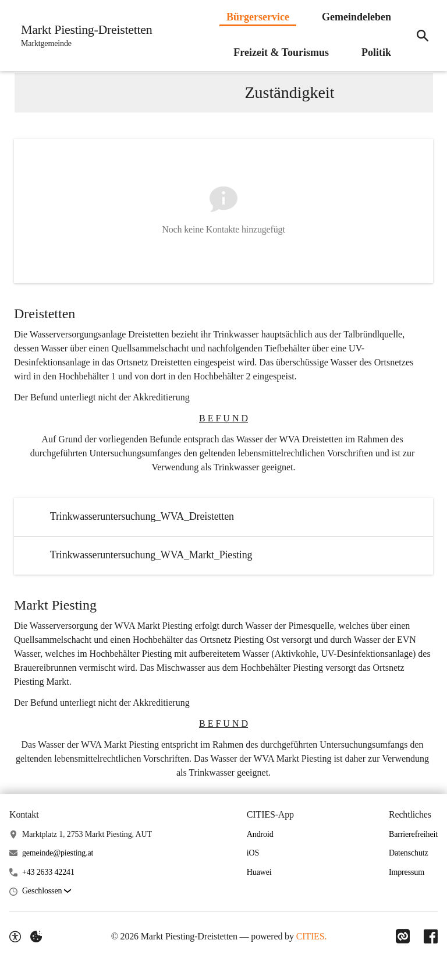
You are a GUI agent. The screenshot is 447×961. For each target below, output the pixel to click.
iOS (253, 853)
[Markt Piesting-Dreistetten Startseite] (83, 36)
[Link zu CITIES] (403, 937)
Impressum (406, 872)
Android (260, 834)
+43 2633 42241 (48, 872)
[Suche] (422, 35)
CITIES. (311, 936)
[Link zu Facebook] (431, 937)
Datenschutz (408, 853)
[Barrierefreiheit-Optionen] (15, 936)
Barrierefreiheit (413, 834)
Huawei (259, 872)
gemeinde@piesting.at (57, 853)
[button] (46, 891)
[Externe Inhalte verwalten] (36, 936)
